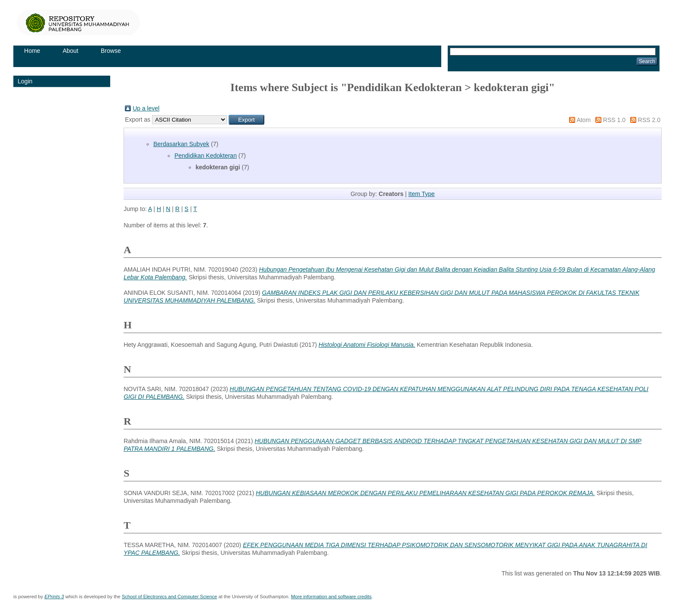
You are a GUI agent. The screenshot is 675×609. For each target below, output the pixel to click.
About (70, 50)
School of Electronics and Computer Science (169, 596)
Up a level (146, 108)
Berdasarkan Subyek (181, 144)
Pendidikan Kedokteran (205, 155)
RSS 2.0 (649, 119)
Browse (111, 50)
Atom (583, 119)
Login (25, 81)
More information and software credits (331, 596)
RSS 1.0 (614, 119)
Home (32, 50)
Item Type (422, 193)
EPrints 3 (54, 596)
